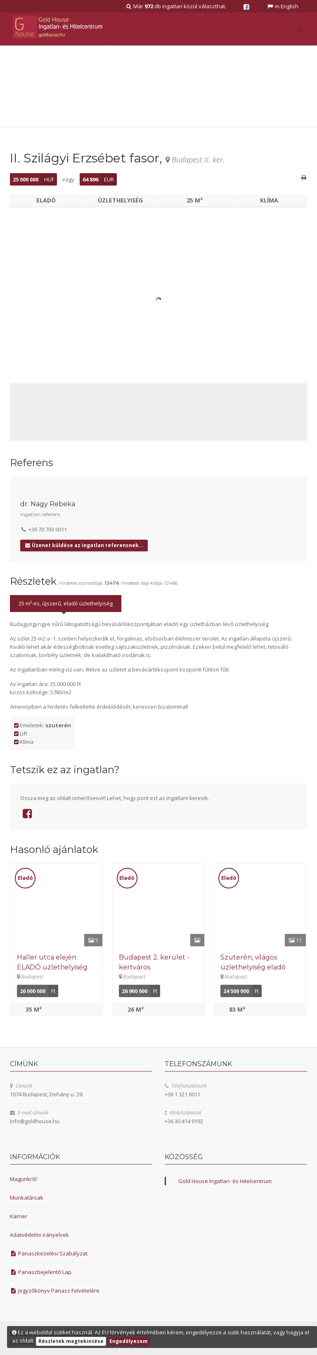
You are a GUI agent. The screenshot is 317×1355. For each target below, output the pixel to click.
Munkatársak (26, 1197)
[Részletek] (56, 905)
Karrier (18, 1216)
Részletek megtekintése (71, 1341)
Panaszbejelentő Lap (40, 1272)
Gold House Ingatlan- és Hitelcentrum (225, 1181)
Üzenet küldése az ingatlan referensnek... (84, 545)
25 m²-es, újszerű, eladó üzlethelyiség (66, 603)
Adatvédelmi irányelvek (39, 1234)
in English (282, 6)
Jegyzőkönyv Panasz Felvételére (54, 1290)
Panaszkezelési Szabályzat (49, 1253)
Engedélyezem (128, 1341)
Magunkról (23, 1179)
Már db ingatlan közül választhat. (176, 6)
